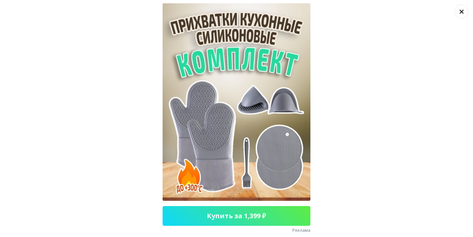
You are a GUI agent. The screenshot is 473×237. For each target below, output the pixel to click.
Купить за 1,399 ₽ (236, 215)
